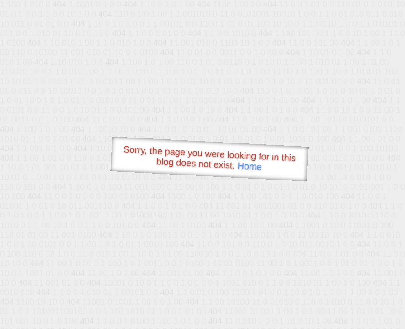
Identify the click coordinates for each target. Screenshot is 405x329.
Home (249, 166)
